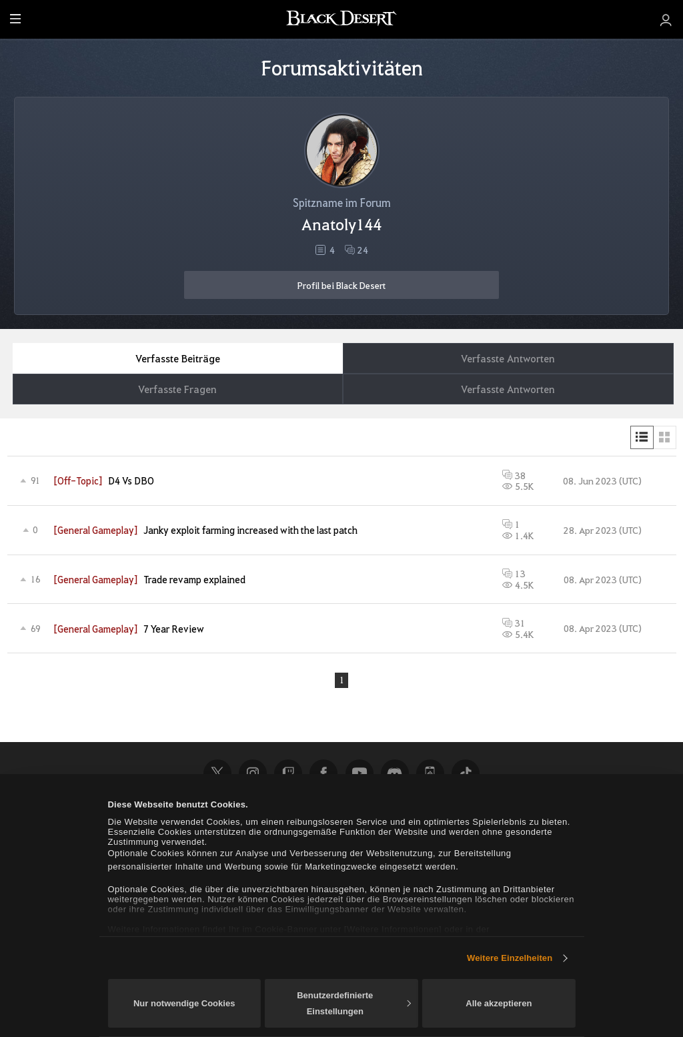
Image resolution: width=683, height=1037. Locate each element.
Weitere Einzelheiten (509, 958)
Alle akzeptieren (499, 1003)
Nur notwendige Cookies (184, 1003)
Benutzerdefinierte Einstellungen (353, 1003)
